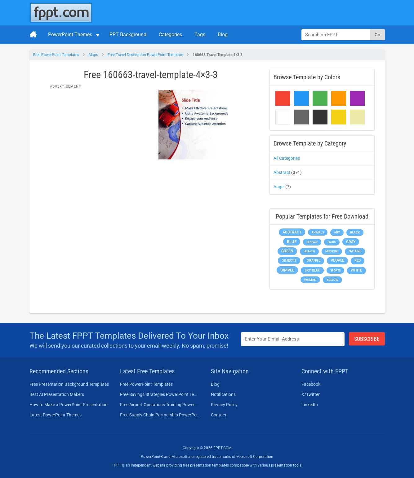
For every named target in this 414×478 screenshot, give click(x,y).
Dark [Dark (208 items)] (332, 242)
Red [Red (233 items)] (357, 261)
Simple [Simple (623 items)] (287, 270)
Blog (223, 34)
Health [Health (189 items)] (309, 251)
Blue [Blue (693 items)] (291, 241)
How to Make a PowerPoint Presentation (68, 404)
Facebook (310, 384)
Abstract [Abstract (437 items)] (292, 232)
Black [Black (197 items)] (355, 232)
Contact (218, 414)
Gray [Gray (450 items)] (350, 242)
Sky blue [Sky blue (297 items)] (312, 270)
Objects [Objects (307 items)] (289, 261)
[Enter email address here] (293, 339)
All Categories (287, 158)
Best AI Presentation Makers (56, 394)
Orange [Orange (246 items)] (313, 261)
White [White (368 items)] (356, 270)
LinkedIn (309, 404)
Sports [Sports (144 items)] (335, 270)
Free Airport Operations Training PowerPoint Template (160, 404)
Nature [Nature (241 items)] (355, 251)
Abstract (282, 172)
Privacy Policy (224, 404)
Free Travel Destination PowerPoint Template (145, 55)
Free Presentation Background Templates (69, 384)
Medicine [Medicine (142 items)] (331, 251)
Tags (199, 34)
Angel (279, 186)
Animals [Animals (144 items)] (318, 232)
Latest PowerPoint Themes (55, 414)
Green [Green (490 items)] (287, 251)
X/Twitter (310, 394)
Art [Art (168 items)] (337, 232)
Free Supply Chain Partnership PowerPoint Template (160, 414)
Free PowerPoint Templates (56, 55)
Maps (93, 55)
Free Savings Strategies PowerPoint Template (160, 394)
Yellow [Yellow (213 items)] (332, 280)
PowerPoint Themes (70, 34)
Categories (170, 34)
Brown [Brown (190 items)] (312, 242)
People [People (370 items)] (337, 260)
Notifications (223, 394)
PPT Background (127, 34)
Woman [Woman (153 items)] (310, 279)
